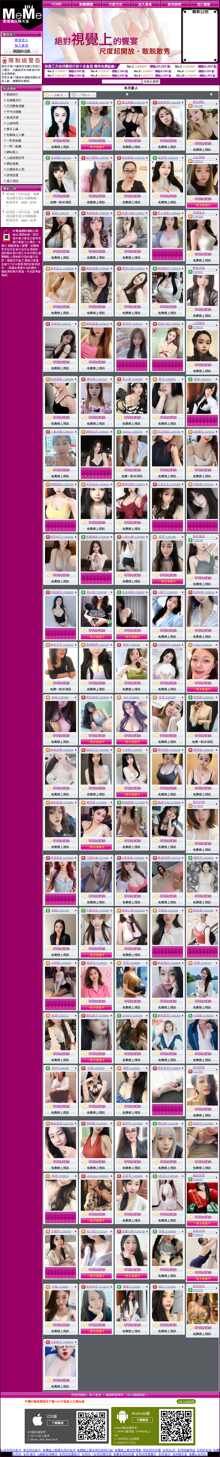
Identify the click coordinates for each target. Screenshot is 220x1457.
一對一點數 (13, 146)
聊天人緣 (12, 129)
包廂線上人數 (15, 135)
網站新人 (12, 152)
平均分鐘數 (13, 111)
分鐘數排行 (13, 100)
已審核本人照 (15, 169)
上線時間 (12, 123)
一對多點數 (13, 140)
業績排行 (12, 94)
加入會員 (21, 45)
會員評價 (12, 117)
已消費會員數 (15, 106)
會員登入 (21, 40)
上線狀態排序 (15, 158)
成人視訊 (12, 181)
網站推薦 (12, 163)
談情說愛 (12, 175)
